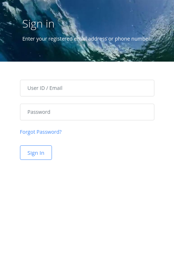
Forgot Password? (41, 131)
